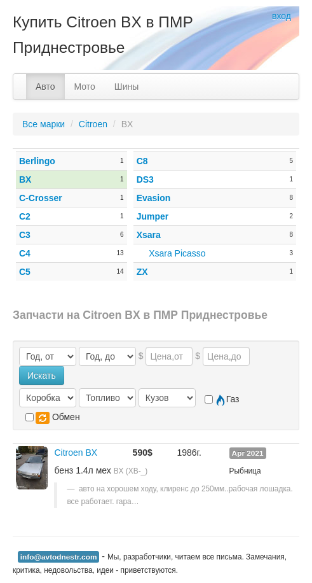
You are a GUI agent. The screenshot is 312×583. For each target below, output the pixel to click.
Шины (126, 86)
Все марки (43, 124)
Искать (41, 375)
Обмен (52, 418)
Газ (222, 399)
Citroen (93, 124)
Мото (84, 86)
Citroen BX (75, 452)
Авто (45, 86)
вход (281, 16)
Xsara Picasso (177, 253)
